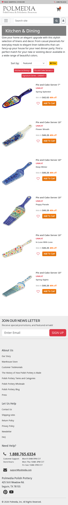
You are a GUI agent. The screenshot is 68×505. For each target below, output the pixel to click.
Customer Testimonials (12, 367)
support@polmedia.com (21, 470)
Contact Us (7, 409)
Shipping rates (8, 415)
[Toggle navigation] (6, 21)
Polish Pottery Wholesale (13, 384)
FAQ (4, 437)
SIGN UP (58, 333)
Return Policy (8, 420)
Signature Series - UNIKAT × (33, 75)
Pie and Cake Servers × (43, 70)
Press (4, 395)
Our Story (6, 356)
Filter (53, 63)
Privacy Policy (8, 426)
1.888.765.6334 (60, 2)
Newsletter (7, 431)
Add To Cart (49, 103)
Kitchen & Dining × (22, 70)
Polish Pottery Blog (11, 389)
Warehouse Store (9, 362)
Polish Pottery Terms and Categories (18, 378)
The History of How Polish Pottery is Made (21, 373)
